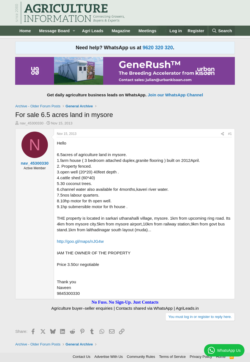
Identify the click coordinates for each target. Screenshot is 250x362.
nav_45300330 (32, 123)
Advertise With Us (108, 357)
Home (25, 30)
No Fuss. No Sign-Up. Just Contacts (124, 302)
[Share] (222, 134)
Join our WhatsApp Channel (175, 94)
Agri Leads (93, 30)
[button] (74, 31)
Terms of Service (172, 357)
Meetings (147, 30)
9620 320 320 (158, 47)
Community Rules (141, 357)
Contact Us (81, 357)
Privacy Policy (201, 357)
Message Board (54, 30)
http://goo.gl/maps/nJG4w (80, 241)
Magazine (121, 30)
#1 (230, 134)
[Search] (222, 31)
